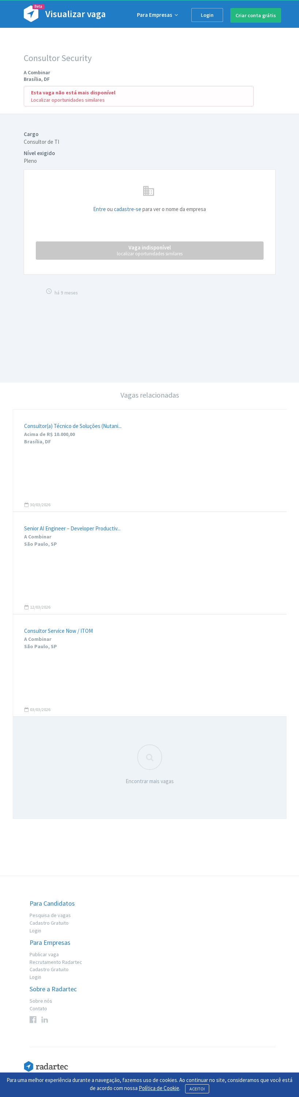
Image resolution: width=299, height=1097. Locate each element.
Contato (38, 1008)
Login (207, 15)
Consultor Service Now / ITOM (58, 630)
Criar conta (255, 15)
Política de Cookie (159, 1088)
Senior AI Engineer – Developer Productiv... (72, 528)
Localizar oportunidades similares (68, 100)
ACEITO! (197, 1089)
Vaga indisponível (150, 250)
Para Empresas (157, 14)
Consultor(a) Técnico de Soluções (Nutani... (73, 425)
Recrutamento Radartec (56, 962)
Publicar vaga (44, 954)
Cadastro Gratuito (49, 923)
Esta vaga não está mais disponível (73, 92)
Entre (99, 209)
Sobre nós (41, 1001)
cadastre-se (127, 209)
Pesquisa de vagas (50, 915)
